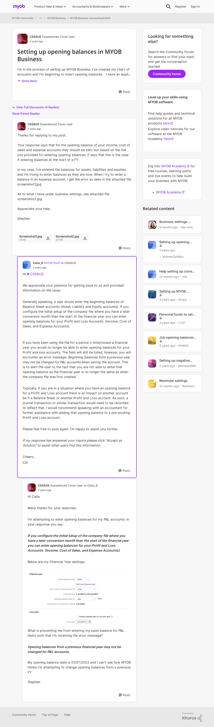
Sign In (195, 6)
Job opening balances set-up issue (176, 337)
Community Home (24, 714)
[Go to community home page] (19, 6)
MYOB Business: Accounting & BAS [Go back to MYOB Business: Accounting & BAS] (90, 18)
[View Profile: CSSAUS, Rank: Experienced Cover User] (22, 39)
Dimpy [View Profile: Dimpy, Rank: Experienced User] (182, 299)
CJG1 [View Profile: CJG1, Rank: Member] (181, 322)
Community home (167, 74)
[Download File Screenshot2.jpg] (85, 238)
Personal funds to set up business (176, 314)
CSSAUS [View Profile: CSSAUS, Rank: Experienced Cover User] (35, 36)
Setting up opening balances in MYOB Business (174, 242)
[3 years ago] (167, 250)
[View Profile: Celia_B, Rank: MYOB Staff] (27, 265)
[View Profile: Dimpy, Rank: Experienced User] (152, 294)
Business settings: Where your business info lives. (176, 222)
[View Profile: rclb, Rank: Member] (152, 274)
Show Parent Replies (26, 113)
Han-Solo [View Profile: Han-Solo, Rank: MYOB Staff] (187, 227)
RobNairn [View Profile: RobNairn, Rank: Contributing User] (188, 386)
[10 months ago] (169, 276)
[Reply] (124, 92)
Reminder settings (173, 381)
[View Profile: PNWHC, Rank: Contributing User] (152, 340)
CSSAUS (36, 274)
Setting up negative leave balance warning (176, 360)
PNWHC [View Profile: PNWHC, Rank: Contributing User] (183, 345)
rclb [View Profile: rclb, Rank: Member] (184, 276)
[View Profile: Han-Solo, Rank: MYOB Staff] (152, 225)
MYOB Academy (173, 166)
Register (180, 6)
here (166, 123)
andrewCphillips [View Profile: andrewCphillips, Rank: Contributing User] (173, 256)
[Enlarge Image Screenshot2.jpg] (79, 599)
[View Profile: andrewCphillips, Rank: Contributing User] (152, 245)
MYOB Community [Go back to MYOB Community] (22, 18)
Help (67, 714)
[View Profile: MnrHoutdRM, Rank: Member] (152, 363)
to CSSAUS (68, 263)
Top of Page (50, 714)
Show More (27, 81)
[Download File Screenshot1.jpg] (48, 238)
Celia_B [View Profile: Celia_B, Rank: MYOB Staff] (38, 263)
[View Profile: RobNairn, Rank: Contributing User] (152, 384)
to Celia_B (91, 485)
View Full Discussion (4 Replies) (35, 107)
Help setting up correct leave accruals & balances (177, 271)
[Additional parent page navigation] (40, 18)
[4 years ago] (167, 299)
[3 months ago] (168, 227)
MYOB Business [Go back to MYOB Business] (56, 18)
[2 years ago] (167, 366)
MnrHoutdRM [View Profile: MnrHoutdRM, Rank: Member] (187, 366)
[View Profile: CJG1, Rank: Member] (152, 317)
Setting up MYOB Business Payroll (172, 291)
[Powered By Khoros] (192, 717)
